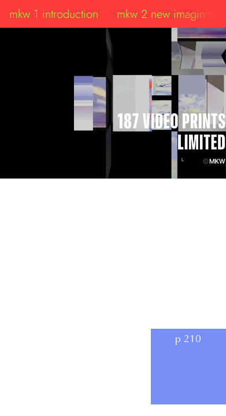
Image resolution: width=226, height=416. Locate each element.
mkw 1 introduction (53, 14)
